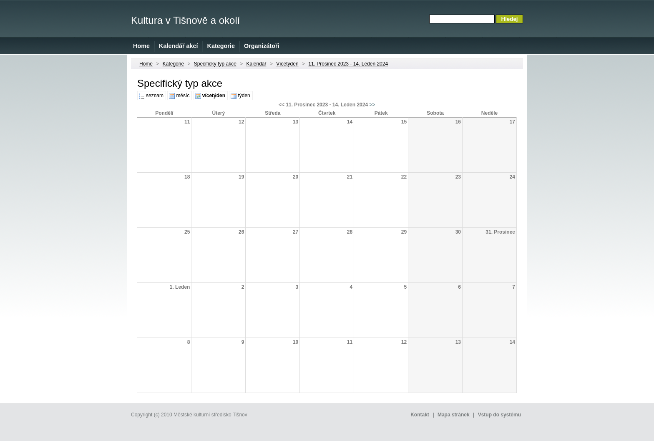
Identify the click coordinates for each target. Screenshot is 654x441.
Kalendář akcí (178, 46)
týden (244, 95)
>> (372, 105)
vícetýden (213, 95)
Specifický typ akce (215, 64)
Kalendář (257, 64)
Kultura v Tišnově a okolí (185, 20)
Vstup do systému (499, 415)
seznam (155, 95)
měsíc (182, 95)
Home (141, 46)
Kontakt (419, 415)
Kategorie (221, 46)
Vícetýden (287, 64)
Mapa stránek (454, 415)
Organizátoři (261, 46)
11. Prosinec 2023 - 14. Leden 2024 (348, 64)
